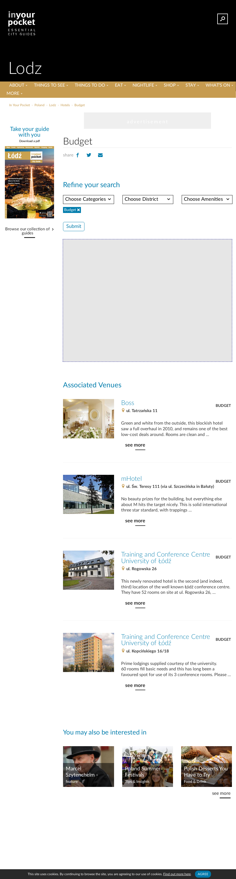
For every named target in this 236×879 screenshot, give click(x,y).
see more (135, 445)
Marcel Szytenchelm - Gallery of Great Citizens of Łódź (84, 772)
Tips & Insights (137, 782)
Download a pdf (29, 141)
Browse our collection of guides (27, 231)
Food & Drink (195, 782)
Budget (223, 406)
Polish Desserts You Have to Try (206, 772)
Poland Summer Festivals (143, 772)
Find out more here (177, 874)
